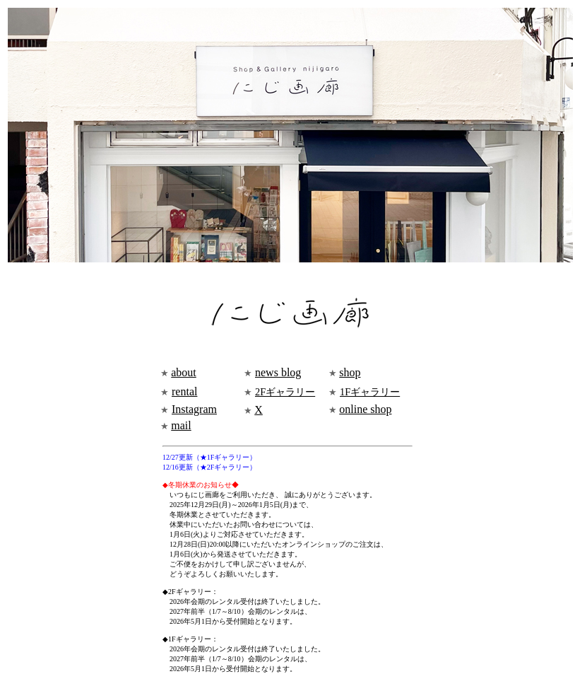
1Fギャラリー (370, 391)
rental (184, 391)
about (183, 372)
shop (349, 372)
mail (181, 425)
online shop (365, 409)
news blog (278, 372)
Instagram (194, 409)
